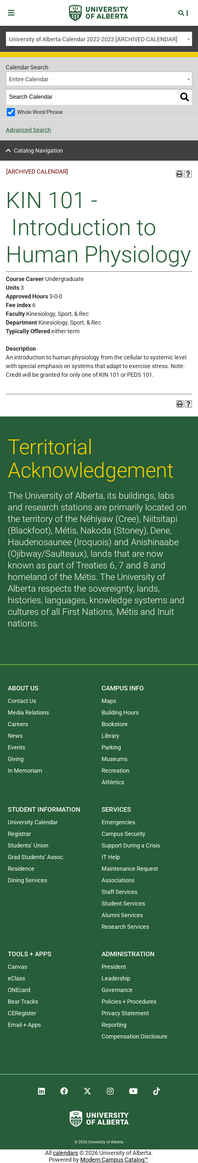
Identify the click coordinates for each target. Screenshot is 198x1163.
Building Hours (120, 712)
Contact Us (22, 700)
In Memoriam (25, 770)
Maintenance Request (130, 868)
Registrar (19, 833)
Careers (18, 724)
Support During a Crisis (131, 845)
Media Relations (28, 712)
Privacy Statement (125, 1013)
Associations (118, 880)
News (15, 735)
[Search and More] (182, 13)
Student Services (123, 903)
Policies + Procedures (129, 1001)
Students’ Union (28, 845)
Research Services (125, 926)
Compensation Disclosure (134, 1036)
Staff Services (119, 891)
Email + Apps (24, 1024)
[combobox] (99, 39)
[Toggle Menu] (13, 13)
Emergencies (118, 822)
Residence (21, 868)
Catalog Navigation (38, 150)
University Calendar (33, 822)
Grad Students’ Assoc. (36, 857)
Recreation (115, 770)
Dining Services (27, 880)
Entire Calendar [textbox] (28, 79)
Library (110, 735)
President (114, 966)
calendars (65, 1152)
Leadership (116, 978)
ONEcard (19, 990)
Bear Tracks (23, 1001)
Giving (16, 759)
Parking (111, 747)
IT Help (111, 857)
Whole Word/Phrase (40, 112)
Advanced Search (28, 129)
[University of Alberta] (98, 13)
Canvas (17, 966)
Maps (109, 700)
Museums (114, 759)
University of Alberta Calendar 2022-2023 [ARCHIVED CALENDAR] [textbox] (93, 39)
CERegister (22, 1013)
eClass (16, 978)
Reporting (114, 1024)
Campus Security (123, 833)
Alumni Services (122, 915)
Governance (117, 990)
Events (16, 747)
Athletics (113, 782)
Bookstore (115, 724)
